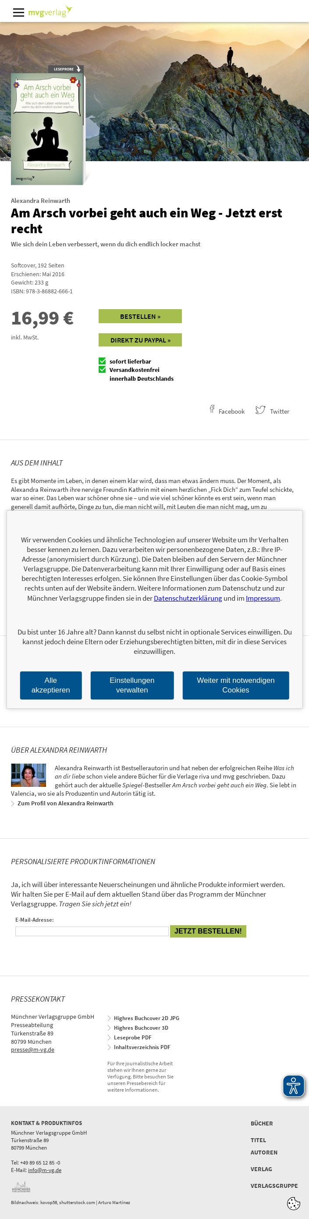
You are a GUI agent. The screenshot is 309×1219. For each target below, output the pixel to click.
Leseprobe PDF (133, 1037)
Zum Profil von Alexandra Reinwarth (66, 803)
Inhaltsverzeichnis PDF (142, 1047)
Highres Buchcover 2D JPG (146, 1018)
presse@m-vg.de (32, 1049)
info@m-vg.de (44, 1170)
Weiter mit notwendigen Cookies (235, 685)
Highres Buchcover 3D (141, 1027)
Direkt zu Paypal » (140, 339)
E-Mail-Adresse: (34, 919)
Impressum (263, 598)
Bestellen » (140, 316)
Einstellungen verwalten (132, 685)
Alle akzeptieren (51, 685)
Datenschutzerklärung (188, 598)
